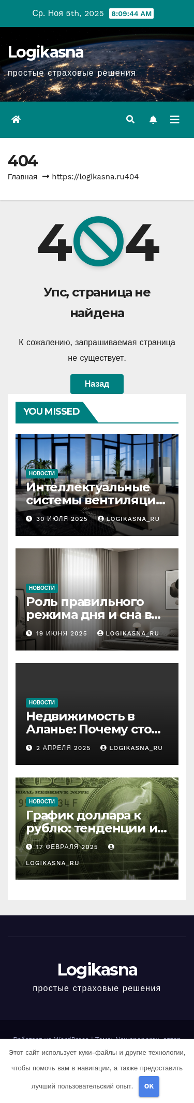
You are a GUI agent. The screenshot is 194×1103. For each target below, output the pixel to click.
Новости (42, 473)
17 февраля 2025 (68, 847)
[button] (130, 119)
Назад (97, 384)
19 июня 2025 (63, 633)
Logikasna (46, 52)
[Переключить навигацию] (174, 120)
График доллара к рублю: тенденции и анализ (91, 828)
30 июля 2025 (63, 518)
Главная (22, 176)
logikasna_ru (129, 518)
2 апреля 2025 (64, 748)
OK (149, 1086)
